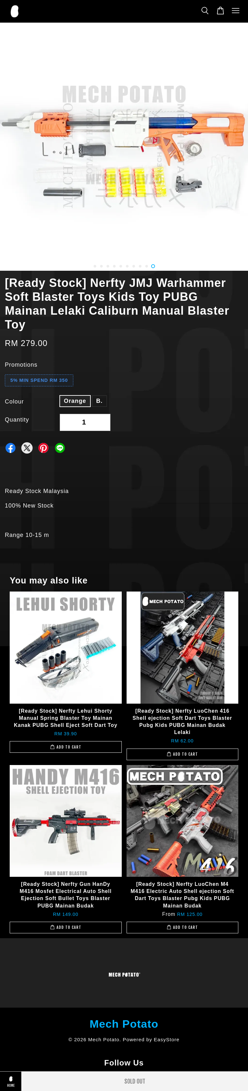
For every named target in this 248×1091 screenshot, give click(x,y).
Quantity (17, 419)
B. (99, 401)
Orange (75, 401)
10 (153, 266)
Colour (14, 401)
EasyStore (167, 1039)
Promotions (21, 365)
